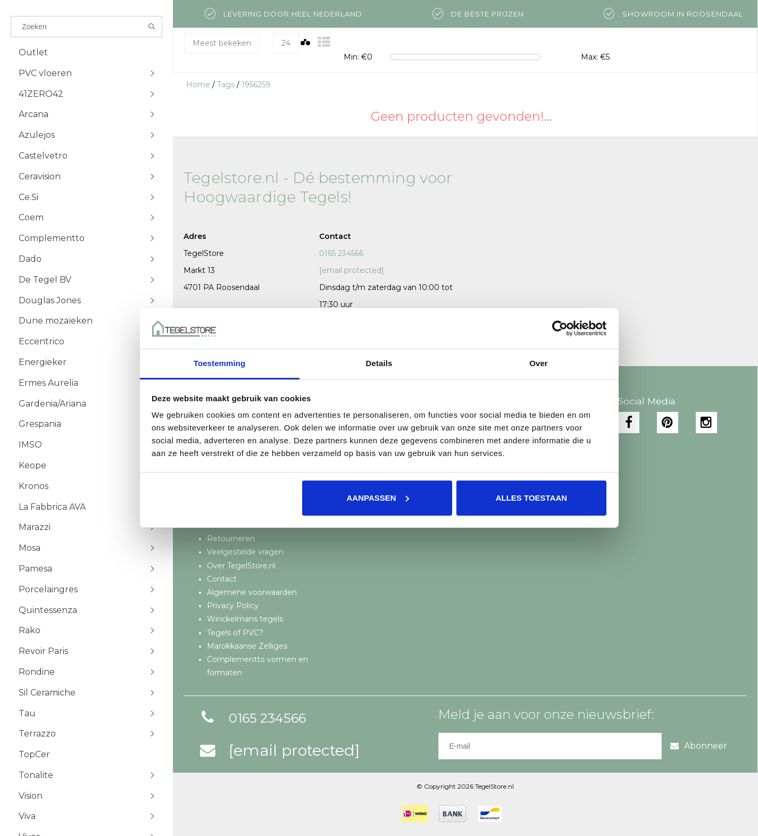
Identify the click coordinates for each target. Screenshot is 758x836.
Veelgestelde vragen (245, 552)
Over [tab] (538, 363)
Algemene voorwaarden (252, 592)
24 (285, 43)
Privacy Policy (233, 605)
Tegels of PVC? (235, 633)
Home (198, 84)
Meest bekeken (222, 43)
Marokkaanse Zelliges (247, 646)
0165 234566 (341, 253)
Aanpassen (378, 497)
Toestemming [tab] (220, 363)
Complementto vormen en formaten (257, 666)
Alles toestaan (531, 497)
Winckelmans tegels (245, 619)
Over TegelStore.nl (241, 565)
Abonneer (698, 746)
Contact (222, 579)
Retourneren (231, 538)
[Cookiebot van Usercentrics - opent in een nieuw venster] (559, 328)
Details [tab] (379, 363)
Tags (226, 84)
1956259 (255, 84)
